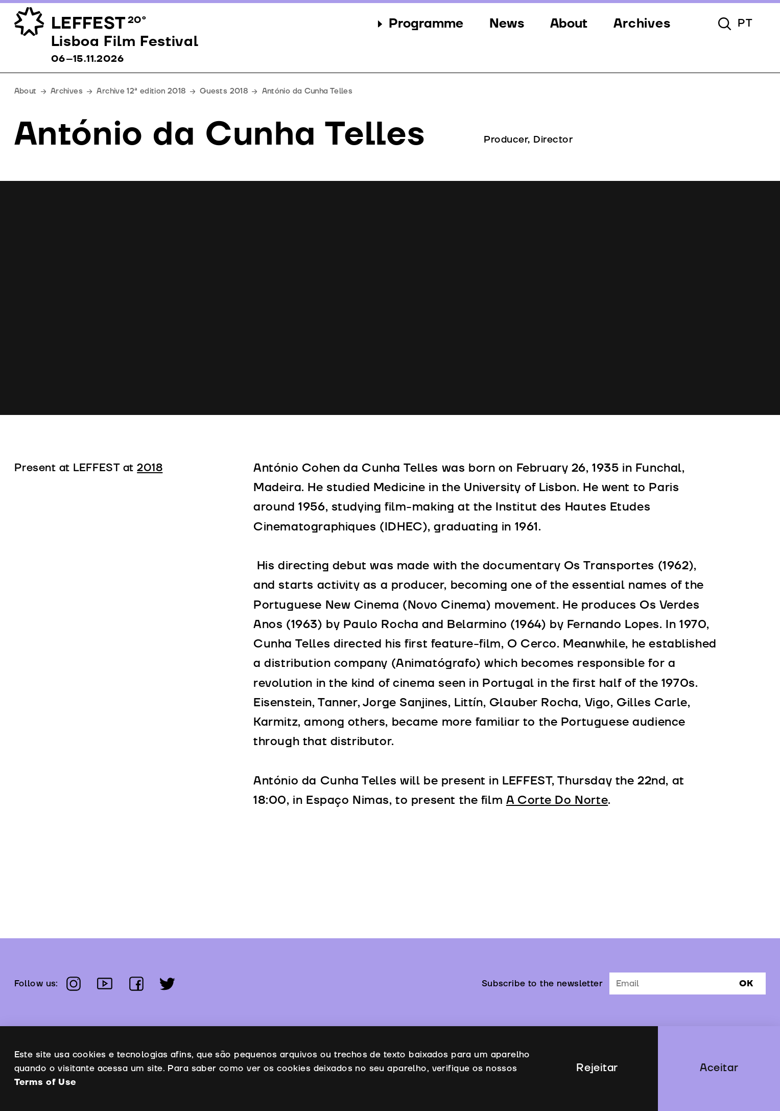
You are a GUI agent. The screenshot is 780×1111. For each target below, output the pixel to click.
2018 (149, 468)
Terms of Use (45, 1082)
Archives (67, 91)
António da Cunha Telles (307, 91)
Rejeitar (597, 1068)
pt (745, 23)
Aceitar (719, 1068)
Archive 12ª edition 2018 (141, 91)
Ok (746, 983)
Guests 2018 (224, 91)
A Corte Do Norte (557, 800)
